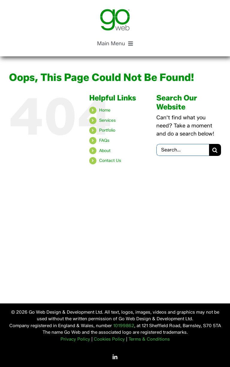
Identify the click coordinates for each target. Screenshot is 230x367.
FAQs (104, 140)
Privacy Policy (75, 339)
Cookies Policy (109, 339)
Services (107, 120)
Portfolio (107, 130)
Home (105, 110)
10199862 (123, 325)
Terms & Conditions (149, 339)
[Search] (215, 150)
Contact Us (110, 160)
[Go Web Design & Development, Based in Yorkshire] (115, 11)
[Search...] (182, 150)
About (105, 150)
